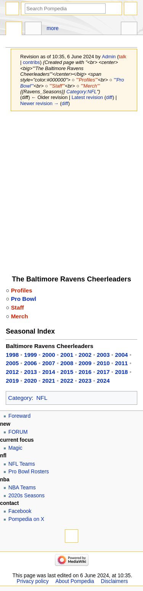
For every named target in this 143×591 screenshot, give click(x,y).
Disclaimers (114, 581)
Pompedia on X (26, 519)
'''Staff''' (57, 86)
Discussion (33, 29)
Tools (129, 29)
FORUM (17, 432)
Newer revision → (39, 103)
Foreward (19, 416)
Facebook (19, 511)
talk (122, 56)
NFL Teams (21, 464)
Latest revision (87, 97)
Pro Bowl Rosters (28, 471)
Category (20, 398)
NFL (41, 398)
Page (14, 29)
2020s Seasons (26, 495)
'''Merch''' (90, 86)
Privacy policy (33, 581)
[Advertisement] (71, 189)
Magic (15, 448)
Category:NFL (81, 91)
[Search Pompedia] (65, 8)
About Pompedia (74, 581)
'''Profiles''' (87, 80)
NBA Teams (22, 487)
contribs (31, 62)
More (52, 28)
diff (109, 97)
